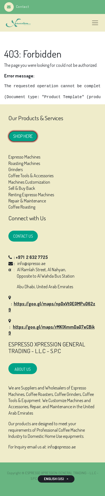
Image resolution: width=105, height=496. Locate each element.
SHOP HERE (23, 136)
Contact (16, 6)
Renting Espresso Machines (31, 194)
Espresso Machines (24, 157)
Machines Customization (29, 182)
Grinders (15, 169)
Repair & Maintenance (27, 201)
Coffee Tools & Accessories (30, 175)
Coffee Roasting (21, 207)
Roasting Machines (24, 163)
